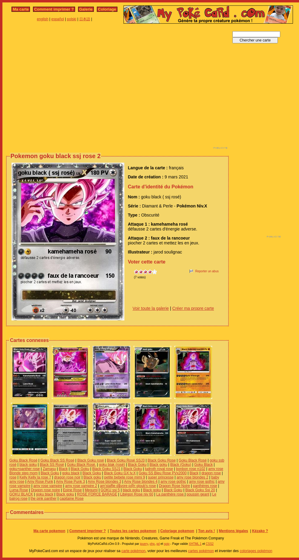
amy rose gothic (173, 481)
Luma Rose (18, 490)
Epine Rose (72, 490)
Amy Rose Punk (40, 481)
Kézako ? (260, 531)
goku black (70, 473)
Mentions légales (233, 531)
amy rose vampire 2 (81, 486)
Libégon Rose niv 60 (136, 494)
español (57, 19)
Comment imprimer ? (54, 9)
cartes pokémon (201, 551)
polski (71, 19)
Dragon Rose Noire (174, 486)
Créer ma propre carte (193, 308)
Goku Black (203, 464)
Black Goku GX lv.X (120, 473)
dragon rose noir (67, 477)
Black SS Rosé (52, 464)
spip (166, 543)
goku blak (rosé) (112, 464)
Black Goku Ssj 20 (200, 490)
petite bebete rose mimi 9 (124, 477)
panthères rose (205, 486)
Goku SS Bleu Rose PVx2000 (163, 473)
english (42, 19)
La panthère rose (170, 494)
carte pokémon (133, 551)
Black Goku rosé (90, 460)
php (152, 543)
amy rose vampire (47, 486)
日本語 (84, 19)
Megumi (91, 490)
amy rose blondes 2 (192, 477)
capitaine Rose (72, 498)
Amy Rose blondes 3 (104, 481)
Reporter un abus (206, 271)
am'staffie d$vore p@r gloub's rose (128, 486)
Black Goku (137, 464)
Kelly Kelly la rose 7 (35, 477)
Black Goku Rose (162, 460)
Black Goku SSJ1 (106, 469)
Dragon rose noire (45, 490)
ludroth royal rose (159, 469)
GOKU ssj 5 (110, 490)
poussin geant (198, 494)
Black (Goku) (180, 464)
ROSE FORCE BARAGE (97, 494)
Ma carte (21, 9)
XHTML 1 (195, 543)
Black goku (158, 464)
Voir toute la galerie (151, 308)
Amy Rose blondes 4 (141, 481)
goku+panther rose (24, 469)
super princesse (161, 477)
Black (63, 469)
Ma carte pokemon (49, 531)
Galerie (86, 9)
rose (12, 477)
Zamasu (49, 469)
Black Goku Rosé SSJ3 (126, 460)
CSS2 (210, 543)
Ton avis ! (206, 531)
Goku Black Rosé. (81, 464)
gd (158, 543)
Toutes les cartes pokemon (133, 531)
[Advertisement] (56, 88)
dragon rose (211, 473)
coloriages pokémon (256, 551)
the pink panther (44, 498)
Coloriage (107, 9)
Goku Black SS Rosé (57, 460)
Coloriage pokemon (177, 531)
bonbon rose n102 (190, 469)
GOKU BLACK (21, 494)
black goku (28, 464)
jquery (144, 543)
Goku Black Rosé (23, 460)
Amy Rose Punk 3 (70, 481)
